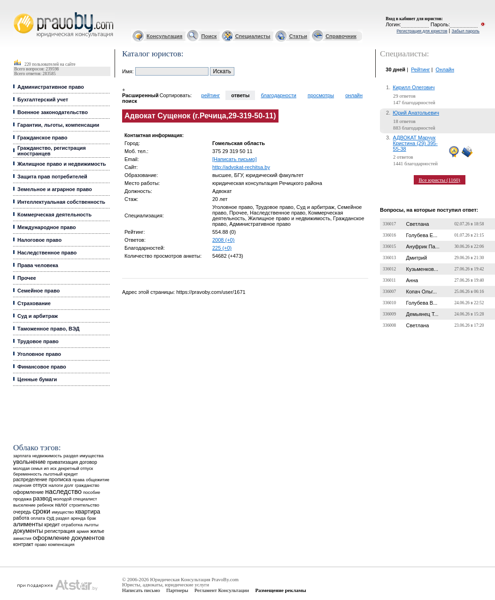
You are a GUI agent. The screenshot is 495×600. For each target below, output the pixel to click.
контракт (23, 544)
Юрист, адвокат (14, 12)
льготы (91, 524)
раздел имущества (83, 455)
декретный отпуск (75, 468)
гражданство (87, 485)
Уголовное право (39, 354)
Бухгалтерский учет (42, 99)
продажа (22, 498)
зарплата (22, 456)
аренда (77, 518)
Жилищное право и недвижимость (61, 164)
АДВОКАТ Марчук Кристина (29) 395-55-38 (415, 143)
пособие (91, 492)
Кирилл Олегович (413, 87)
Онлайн (445, 69)
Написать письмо (141, 590)
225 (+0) (222, 248)
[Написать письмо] (234, 159)
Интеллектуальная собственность (61, 202)
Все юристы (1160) (439, 180)
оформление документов (69, 537)
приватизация (62, 462)
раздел (62, 518)
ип (46, 468)
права (79, 479)
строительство (84, 505)
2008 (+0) (223, 240)
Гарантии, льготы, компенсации (58, 125)
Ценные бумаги (37, 379)
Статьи (298, 36)
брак (91, 518)
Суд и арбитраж (37, 316)
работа (21, 518)
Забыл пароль (466, 31)
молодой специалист (75, 498)
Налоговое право (39, 240)
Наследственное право (47, 252)
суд (50, 518)
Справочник (340, 36)
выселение (24, 505)
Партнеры (177, 590)
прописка (60, 479)
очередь (22, 512)
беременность (27, 474)
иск (53, 468)
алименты (28, 524)
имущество (63, 512)
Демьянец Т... (422, 314)
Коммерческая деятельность (54, 214)
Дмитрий (416, 258)
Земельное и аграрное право (54, 189)
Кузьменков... (422, 269)
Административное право (50, 87)
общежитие (97, 479)
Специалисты (253, 36)
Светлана (417, 224)
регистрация (60, 531)
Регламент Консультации (221, 590)
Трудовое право (38, 341)
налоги (55, 485)
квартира (87, 511)
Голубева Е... (422, 235)
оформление (28, 492)
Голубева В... (422, 303)
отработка (71, 524)
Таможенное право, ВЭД (48, 328)
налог (61, 505)
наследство (63, 491)
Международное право (46, 227)
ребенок (45, 505)
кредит (52, 524)
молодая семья (27, 468)
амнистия (22, 538)
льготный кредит (60, 474)
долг (69, 485)
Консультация (164, 36)
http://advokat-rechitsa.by (241, 167)
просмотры (321, 95)
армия (83, 531)
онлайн (354, 95)
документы (28, 531)
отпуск (40, 485)
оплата (38, 518)
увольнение (29, 461)
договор (88, 462)
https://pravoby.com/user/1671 (210, 292)
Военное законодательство (52, 112)
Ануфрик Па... (423, 246)
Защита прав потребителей (52, 176)
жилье (97, 531)
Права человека (37, 265)
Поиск (209, 36)
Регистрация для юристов (421, 31)
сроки (41, 511)
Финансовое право (41, 366)
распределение (30, 479)
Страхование (34, 303)
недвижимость (47, 455)
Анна (412, 280)
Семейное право (38, 290)
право (40, 544)
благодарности (278, 95)
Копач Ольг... (421, 291)
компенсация (61, 544)
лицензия (22, 485)
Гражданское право (42, 137)
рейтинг (210, 95)
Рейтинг (420, 69)
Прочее (26, 278)
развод (42, 498)
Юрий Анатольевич (416, 112)
